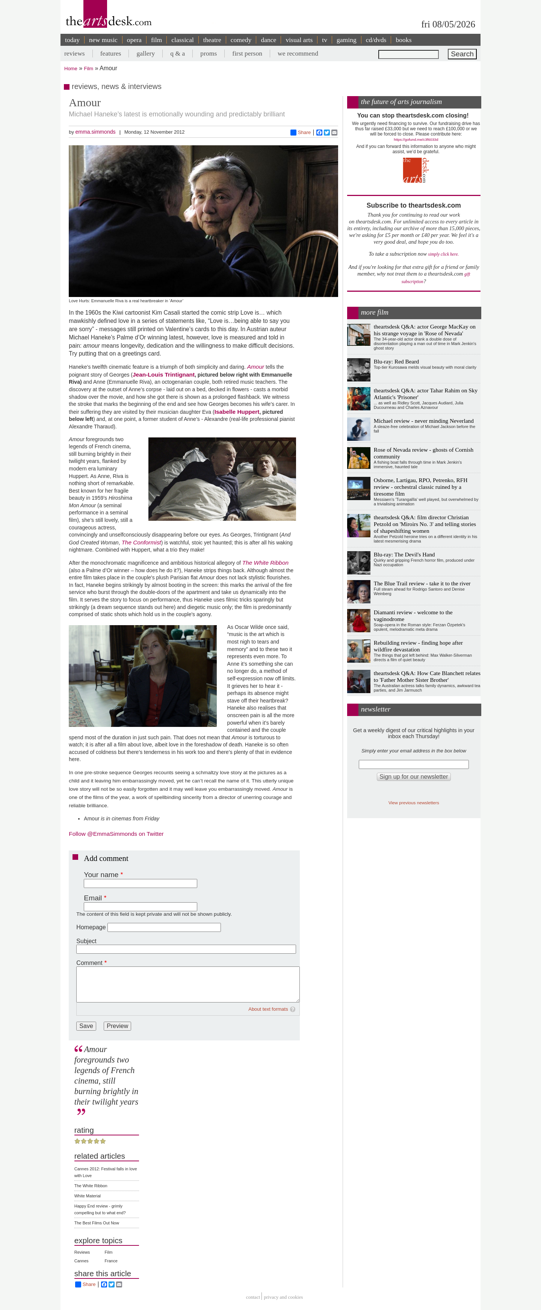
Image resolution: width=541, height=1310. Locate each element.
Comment (89, 963)
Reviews (82, 1252)
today (72, 40)
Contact (253, 1297)
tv (324, 40)
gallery (145, 53)
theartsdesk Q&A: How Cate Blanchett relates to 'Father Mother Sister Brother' (427, 676)
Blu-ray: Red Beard (396, 361)
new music (103, 40)
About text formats (268, 1009)
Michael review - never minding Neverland (424, 421)
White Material (87, 1196)
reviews (74, 53)
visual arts (299, 40)
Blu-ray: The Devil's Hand (404, 554)
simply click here (443, 254)
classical (182, 40)
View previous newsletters (413, 802)
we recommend (298, 53)
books (403, 40)
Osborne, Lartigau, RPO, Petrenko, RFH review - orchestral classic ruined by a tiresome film (421, 487)
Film (89, 68)
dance (268, 40)
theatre (212, 40)
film (156, 40)
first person (247, 53)
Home (70, 68)
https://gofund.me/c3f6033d (416, 139)
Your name (101, 875)
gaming (347, 40)
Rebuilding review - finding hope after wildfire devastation (418, 646)
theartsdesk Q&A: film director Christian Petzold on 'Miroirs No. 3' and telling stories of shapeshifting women (425, 524)
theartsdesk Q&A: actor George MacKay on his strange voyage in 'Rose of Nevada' (425, 329)
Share (300, 133)
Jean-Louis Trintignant (164, 374)
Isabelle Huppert (237, 412)
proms (208, 53)
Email (93, 898)
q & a (177, 53)
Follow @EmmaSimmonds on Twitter (116, 834)
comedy (241, 40)
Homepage (91, 927)
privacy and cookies (283, 1297)
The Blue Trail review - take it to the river (422, 583)
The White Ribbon (90, 1185)
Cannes (81, 1261)
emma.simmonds (95, 132)
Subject (86, 941)
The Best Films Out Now (96, 1223)
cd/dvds (376, 40)
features (110, 53)
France (111, 1261)
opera (134, 40)
